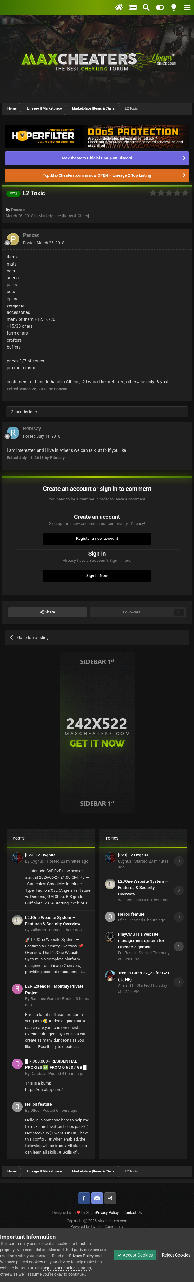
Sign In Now (97, 575)
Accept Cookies (135, 1255)
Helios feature (38, 1104)
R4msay (32, 428)
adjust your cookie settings (67, 1268)
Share (47, 612)
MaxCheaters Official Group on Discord (97, 158)
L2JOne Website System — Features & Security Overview (143, 887)
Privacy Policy (107, 1213)
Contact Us (132, 1213)
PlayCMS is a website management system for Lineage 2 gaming (141, 940)
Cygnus (37, 861)
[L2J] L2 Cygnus (40, 854)
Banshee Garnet (44, 998)
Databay (37, 1073)
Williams (38, 930)
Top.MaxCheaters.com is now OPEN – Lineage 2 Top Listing (97, 175)
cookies (36, 1261)
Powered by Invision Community (97, 1226)
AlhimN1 (125, 985)
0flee (34, 1110)
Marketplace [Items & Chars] (63, 216)
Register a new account (97, 538)
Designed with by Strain (74, 1213)
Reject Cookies (176, 1255)
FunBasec (127, 953)
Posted (43, 242)
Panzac (18, 209)
